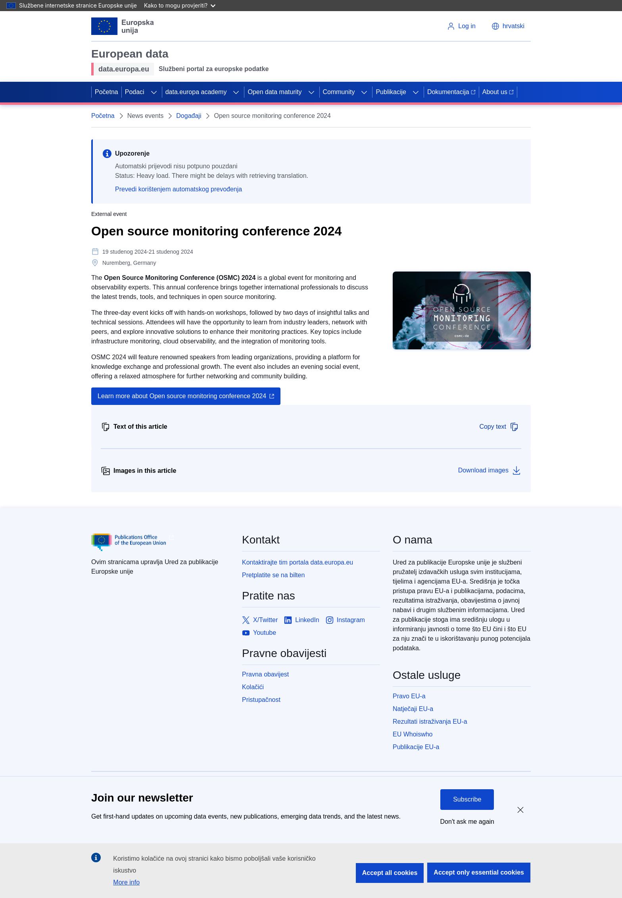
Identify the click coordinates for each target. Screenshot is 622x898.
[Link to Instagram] (345, 620)
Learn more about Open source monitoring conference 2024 (182, 396)
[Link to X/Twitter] (260, 620)
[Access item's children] (154, 92)
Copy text (499, 427)
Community (339, 92)
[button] (508, 26)
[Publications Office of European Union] (160, 542)
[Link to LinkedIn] (301, 620)
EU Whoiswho (412, 734)
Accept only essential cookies (479, 872)
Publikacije (391, 92)
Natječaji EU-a (413, 708)
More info (126, 882)
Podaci (134, 92)
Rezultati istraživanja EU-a (430, 721)
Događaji (188, 115)
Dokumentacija (451, 92)
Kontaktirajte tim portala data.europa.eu (297, 562)
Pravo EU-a (409, 696)
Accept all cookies (390, 872)
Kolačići (253, 687)
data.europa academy (196, 92)
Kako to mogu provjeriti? (179, 5)
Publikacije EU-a (416, 747)
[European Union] (122, 26)
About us (498, 92)
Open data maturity (274, 92)
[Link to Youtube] (259, 633)
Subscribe (467, 799)
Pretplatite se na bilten (273, 575)
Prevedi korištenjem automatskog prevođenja (178, 189)
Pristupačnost (261, 699)
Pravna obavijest (265, 674)
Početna (106, 92)
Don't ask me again (467, 821)
